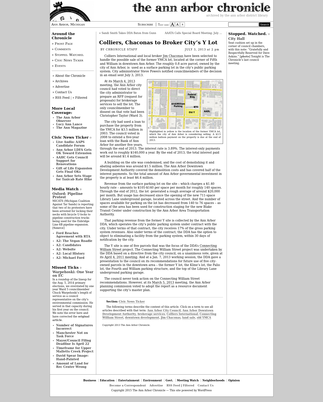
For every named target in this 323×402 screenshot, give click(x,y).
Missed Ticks (65, 267)
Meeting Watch (188, 380)
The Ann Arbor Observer (68, 119)
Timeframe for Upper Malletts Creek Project (74, 349)
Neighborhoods (214, 380)
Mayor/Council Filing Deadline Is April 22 (73, 342)
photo (245, 56)
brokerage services (151, 314)
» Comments (61, 49)
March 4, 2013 (124, 81)
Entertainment (128, 380)
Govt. (169, 380)
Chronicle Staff (122, 49)
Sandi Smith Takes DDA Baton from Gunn (128, 33)
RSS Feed (173, 385)
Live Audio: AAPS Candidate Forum (70, 143)
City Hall (236, 39)
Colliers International (182, 314)
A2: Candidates (68, 245)
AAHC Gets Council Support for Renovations (72, 161)
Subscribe (145, 24)
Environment (152, 380)
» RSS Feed (61, 97)
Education (107, 380)
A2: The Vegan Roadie (74, 241)
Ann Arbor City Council (164, 310)
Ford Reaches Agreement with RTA (73, 234)
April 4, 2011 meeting (120, 257)
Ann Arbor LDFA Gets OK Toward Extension (74, 151)
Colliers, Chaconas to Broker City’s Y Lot (158, 42)
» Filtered (80, 97)
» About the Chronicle (69, 75)
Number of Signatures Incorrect (74, 327)
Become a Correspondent (127, 385)
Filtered (188, 385)
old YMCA (204, 317)
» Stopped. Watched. (68, 55)
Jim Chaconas (173, 56)
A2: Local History (70, 253)
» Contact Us (62, 92)
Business (89, 380)
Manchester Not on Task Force (72, 334)
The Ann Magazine (71, 127)
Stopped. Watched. (247, 34)
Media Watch (65, 189)
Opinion (234, 380)
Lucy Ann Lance (69, 124)
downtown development (142, 317)
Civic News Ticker (132, 301)
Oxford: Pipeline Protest (68, 195)
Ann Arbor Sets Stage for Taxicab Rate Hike (74, 177)
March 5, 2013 (163, 282)
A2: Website (66, 249)
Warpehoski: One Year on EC (73, 273)
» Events (59, 66)
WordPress (205, 390)
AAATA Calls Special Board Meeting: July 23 (194, 33)
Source (58, 227)
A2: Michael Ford (70, 257)
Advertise (156, 385)
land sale (188, 317)
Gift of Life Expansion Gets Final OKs (74, 170)
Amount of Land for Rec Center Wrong (72, 365)
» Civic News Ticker (67, 60)
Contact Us (206, 385)
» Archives (60, 81)
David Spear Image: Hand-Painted (72, 357)
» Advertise (61, 86)
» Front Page (62, 44)
